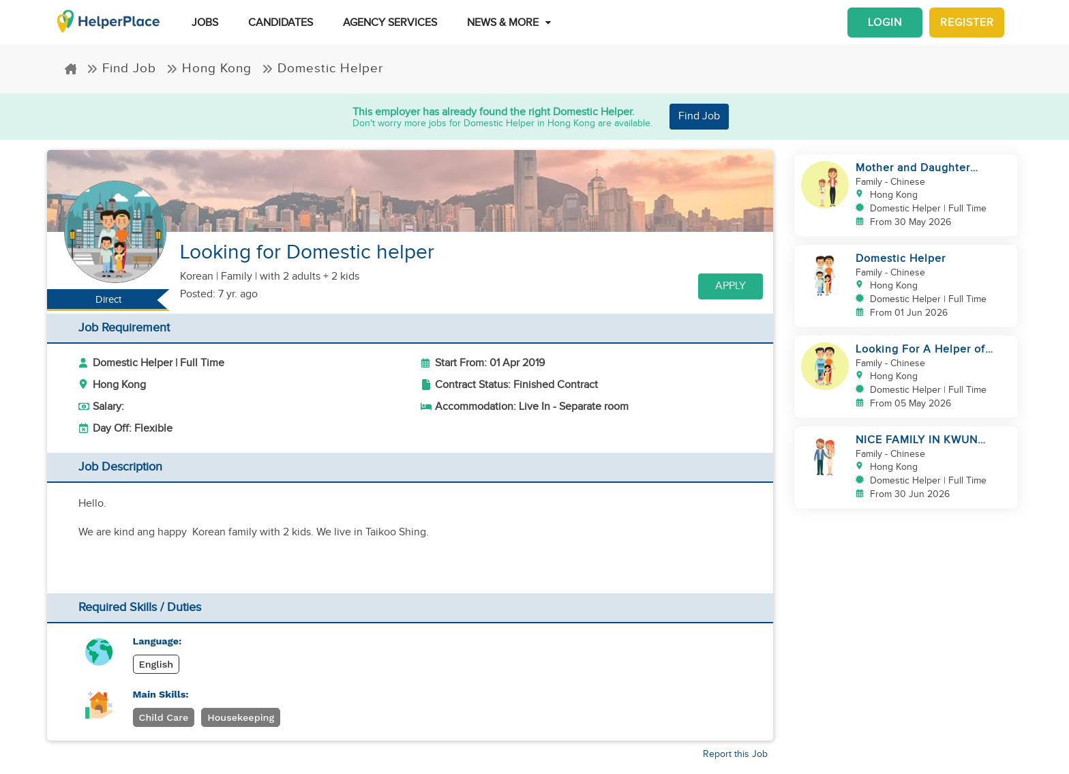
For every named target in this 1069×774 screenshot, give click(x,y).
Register (967, 22)
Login (885, 22)
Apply (730, 286)
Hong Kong (209, 68)
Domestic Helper (322, 68)
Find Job (121, 68)
